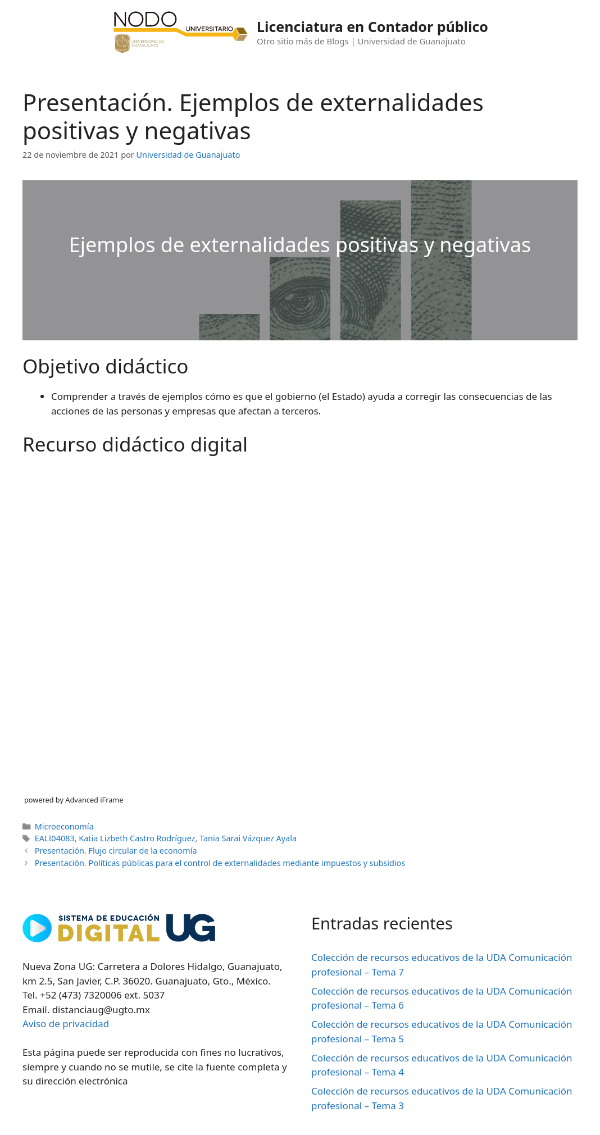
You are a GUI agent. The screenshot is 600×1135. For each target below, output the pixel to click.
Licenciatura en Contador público (372, 26)
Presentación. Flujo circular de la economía (116, 850)
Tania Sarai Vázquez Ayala (248, 838)
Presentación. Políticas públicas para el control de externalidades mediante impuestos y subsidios (220, 863)
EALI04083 (55, 838)
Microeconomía (64, 826)
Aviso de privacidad (65, 1023)
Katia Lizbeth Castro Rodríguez (137, 838)
